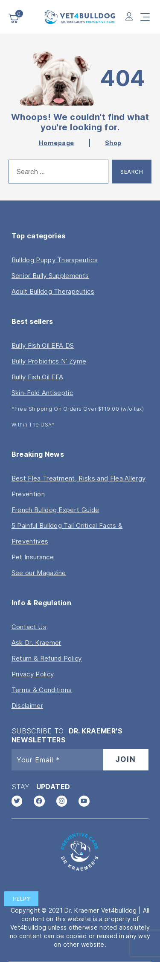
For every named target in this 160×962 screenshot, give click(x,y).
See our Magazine (39, 573)
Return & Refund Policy (47, 658)
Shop (113, 142)
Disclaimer (27, 705)
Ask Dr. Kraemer (36, 642)
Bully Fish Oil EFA (38, 377)
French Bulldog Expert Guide (55, 510)
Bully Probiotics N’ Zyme (49, 361)
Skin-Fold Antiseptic (42, 393)
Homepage (56, 142)
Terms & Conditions (42, 690)
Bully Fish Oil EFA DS (43, 345)
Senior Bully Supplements (50, 276)
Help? (21, 899)
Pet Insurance (33, 557)
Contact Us (29, 627)
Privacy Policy (33, 674)
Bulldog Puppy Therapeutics (55, 260)
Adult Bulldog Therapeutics (53, 291)
